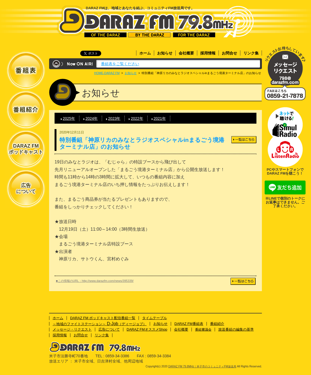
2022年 (137, 118)
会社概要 (186, 53)
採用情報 (208, 53)
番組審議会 (203, 329)
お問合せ (229, 53)
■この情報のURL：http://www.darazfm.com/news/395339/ (95, 280)
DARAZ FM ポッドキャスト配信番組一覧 (102, 318)
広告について (26, 188)
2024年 (91, 118)
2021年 (160, 118)
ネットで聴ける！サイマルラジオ (285, 122)
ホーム (145, 53)
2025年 (69, 118)
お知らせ (164, 53)
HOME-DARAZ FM (106, 73)
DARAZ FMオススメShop (147, 329)
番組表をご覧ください (120, 64)
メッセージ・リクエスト (285, 66)
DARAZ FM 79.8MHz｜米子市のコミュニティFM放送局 (146, 21)
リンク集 (251, 53)
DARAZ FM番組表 (188, 324)
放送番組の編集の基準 (236, 329)
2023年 (114, 118)
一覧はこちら (243, 139)
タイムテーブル (154, 318)
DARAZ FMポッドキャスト (26, 149)
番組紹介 (217, 324)
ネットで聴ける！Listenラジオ (285, 152)
